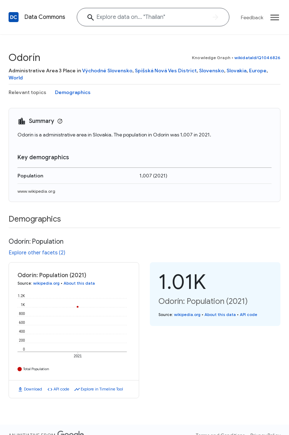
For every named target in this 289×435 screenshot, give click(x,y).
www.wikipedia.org (36, 191)
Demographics (73, 92)
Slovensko (211, 70)
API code (61, 389)
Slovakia (237, 70)
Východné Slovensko (107, 70)
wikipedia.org (46, 283)
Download (33, 389)
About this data (79, 283)
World (16, 77)
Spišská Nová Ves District (166, 70)
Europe (258, 70)
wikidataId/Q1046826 (257, 57)
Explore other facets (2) (37, 252)
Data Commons (44, 17)
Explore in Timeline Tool (102, 389)
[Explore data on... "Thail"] (153, 17)
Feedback (252, 17)
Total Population (36, 369)
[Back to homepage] (14, 17)
